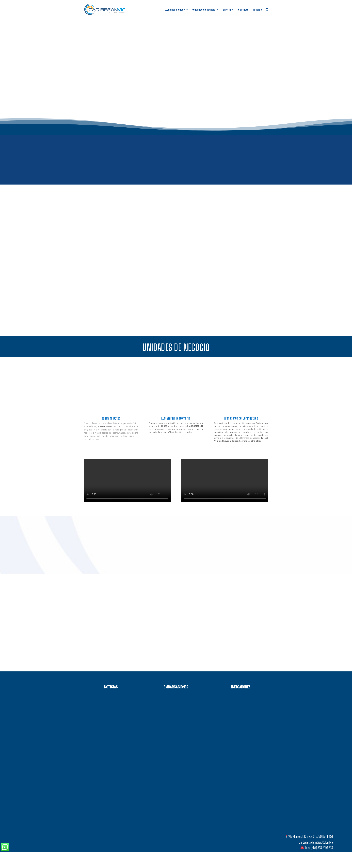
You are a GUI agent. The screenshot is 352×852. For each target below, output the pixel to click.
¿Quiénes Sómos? (175, 9)
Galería (227, 9)
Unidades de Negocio (203, 9)
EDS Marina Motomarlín (176, 418)
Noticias (257, 9)
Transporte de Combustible (241, 418)
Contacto (243, 9)
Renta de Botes (111, 418)
